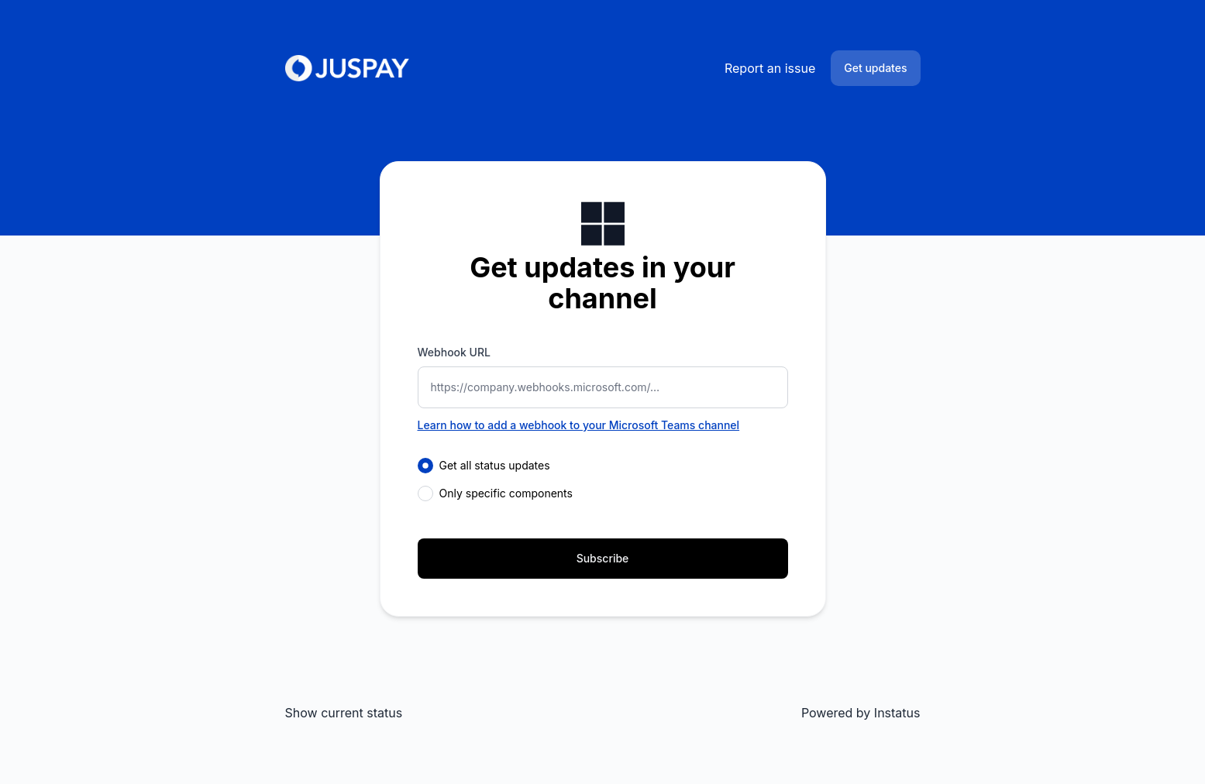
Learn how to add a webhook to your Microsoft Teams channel (579, 425)
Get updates (875, 67)
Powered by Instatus (861, 712)
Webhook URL (454, 352)
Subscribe (603, 558)
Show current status (344, 712)
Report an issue (770, 68)
